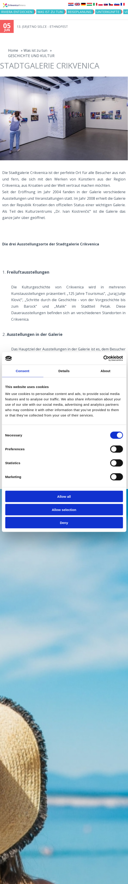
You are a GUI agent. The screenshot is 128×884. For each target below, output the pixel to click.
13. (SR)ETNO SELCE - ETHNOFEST (42, 26)
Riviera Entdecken (16, 12)
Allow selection (64, 509)
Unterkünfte (107, 12)
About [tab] (106, 371)
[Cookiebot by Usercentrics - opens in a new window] (103, 358)
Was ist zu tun (50, 12)
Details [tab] (64, 371)
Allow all (64, 496)
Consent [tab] (22, 371)
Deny (64, 523)
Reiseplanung (79, 12)
